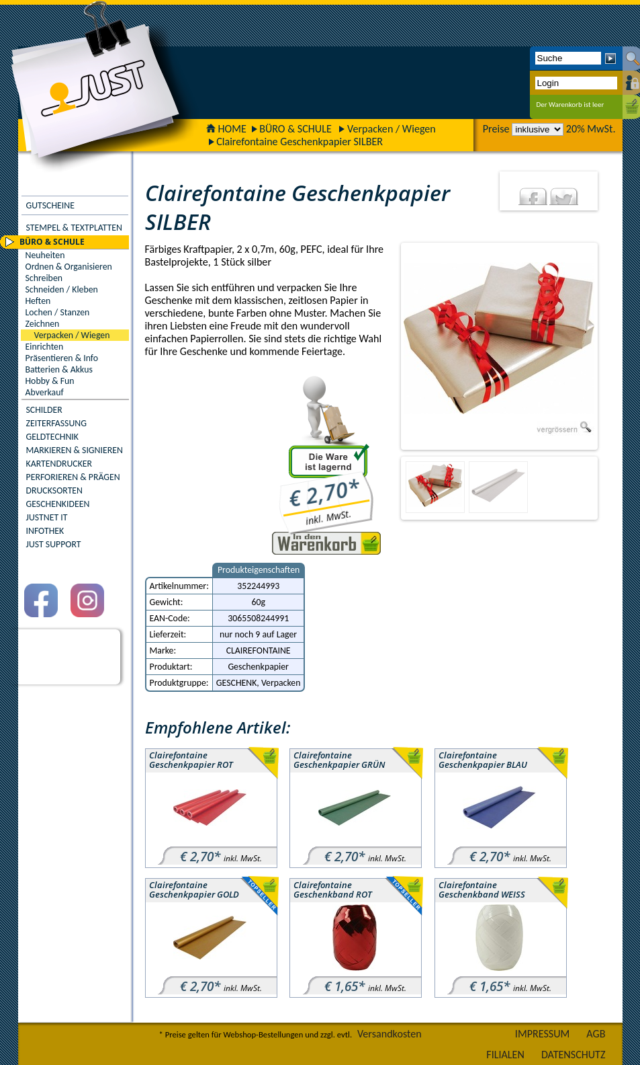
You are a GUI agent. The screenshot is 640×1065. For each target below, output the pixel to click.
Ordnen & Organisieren (69, 266)
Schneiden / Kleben (62, 289)
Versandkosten (389, 1033)
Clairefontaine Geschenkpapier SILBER (299, 141)
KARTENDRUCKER (59, 463)
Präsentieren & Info (62, 358)
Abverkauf (45, 392)
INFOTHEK (45, 531)
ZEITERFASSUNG (56, 423)
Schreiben (44, 278)
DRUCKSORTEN (54, 490)
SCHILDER (44, 410)
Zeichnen (43, 323)
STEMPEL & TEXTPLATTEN (74, 227)
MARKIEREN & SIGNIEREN (74, 450)
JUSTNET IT (47, 517)
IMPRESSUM (542, 1033)
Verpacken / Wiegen (391, 128)
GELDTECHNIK (52, 436)
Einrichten (45, 346)
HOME (226, 128)
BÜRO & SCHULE (295, 128)
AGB (595, 1033)
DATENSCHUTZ (573, 1054)
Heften (38, 301)
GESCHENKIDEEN (58, 504)
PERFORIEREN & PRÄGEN (73, 477)
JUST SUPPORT (53, 544)
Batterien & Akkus (59, 369)
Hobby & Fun (50, 381)
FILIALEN (505, 1054)
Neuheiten (45, 255)
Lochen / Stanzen (58, 312)
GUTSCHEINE (50, 205)
